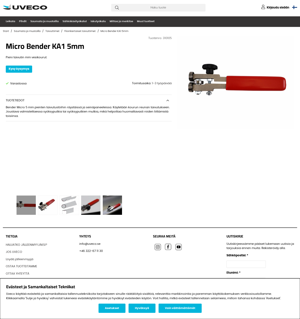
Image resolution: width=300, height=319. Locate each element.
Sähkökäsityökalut (75, 21)
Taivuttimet (52, 31)
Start (6, 31)
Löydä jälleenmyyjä (19, 259)
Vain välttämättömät (180, 308)
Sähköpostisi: (237, 255)
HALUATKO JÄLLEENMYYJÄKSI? (26, 244)
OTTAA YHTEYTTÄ (17, 273)
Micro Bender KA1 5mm (114, 31)
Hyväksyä (142, 308)
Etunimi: (233, 272)
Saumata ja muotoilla (44, 21)
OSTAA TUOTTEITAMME (21, 266)
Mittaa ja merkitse (121, 21)
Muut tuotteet (146, 21)
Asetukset (112, 308)
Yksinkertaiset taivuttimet (80, 31)
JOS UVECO (14, 252)
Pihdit (23, 21)
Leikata (10, 21)
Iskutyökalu (98, 21)
